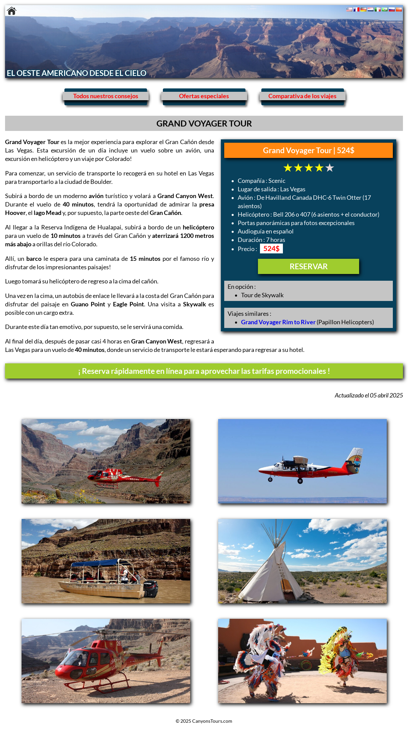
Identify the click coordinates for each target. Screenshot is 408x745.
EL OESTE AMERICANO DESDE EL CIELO (76, 73)
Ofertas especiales (204, 96)
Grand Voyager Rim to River (278, 322)
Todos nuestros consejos (105, 96)
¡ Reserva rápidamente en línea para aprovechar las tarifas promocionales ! (204, 371)
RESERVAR (309, 266)
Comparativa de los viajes (302, 96)
